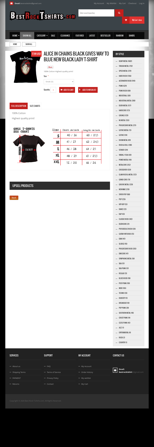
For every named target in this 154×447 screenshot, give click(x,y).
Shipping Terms (19, 410)
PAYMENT (16, 416)
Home (15, 44)
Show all (29, 44)
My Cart (122, 3)
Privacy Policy (53, 416)
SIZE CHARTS (35, 106)
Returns (15, 422)
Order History (87, 410)
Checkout (132, 3)
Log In (141, 3)
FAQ (48, 404)
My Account (99, 3)
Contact (50, 422)
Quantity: (47, 89)
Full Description (18, 106)
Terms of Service (54, 410)
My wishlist (86, 416)
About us (16, 404)
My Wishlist (111, 3)
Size (45, 76)
